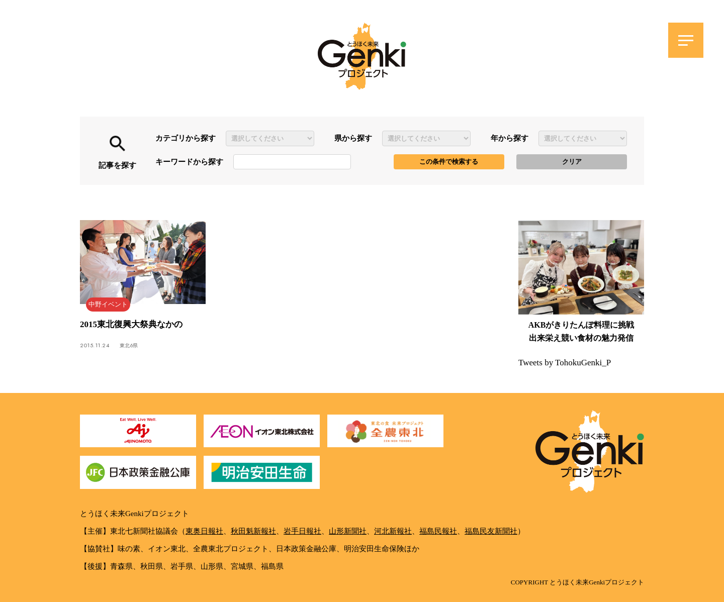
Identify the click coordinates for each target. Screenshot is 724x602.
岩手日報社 (302, 531)
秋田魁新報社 (253, 531)
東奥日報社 (204, 531)
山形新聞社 (348, 531)
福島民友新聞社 (491, 531)
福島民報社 (438, 531)
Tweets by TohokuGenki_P (564, 362)
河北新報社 (393, 531)
